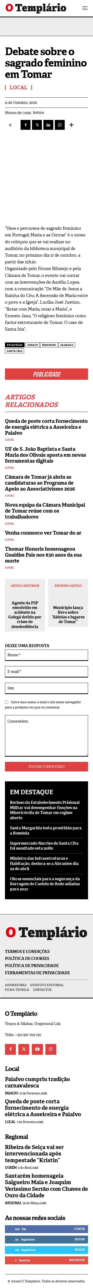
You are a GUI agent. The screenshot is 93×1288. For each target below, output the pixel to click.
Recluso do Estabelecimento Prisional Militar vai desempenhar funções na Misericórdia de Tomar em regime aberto (45, 810)
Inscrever (77, 1260)
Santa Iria (14, 351)
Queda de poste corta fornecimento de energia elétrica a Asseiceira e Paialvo (46, 427)
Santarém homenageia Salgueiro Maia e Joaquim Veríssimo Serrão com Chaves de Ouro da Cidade (46, 1185)
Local (9, 439)
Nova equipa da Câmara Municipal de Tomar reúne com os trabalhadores (45, 511)
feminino (49, 345)
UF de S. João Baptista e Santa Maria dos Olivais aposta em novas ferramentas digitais (45, 455)
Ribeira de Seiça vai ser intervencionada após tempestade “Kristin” (34, 1154)
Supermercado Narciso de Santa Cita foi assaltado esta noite (44, 846)
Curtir (79, 1229)
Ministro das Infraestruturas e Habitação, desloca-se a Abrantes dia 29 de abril (44, 863)
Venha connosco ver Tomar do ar (43, 533)
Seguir (79, 1239)
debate (32, 345)
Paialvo (11, 1093)
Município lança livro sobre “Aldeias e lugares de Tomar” (68, 614)
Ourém (11, 1168)
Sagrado (67, 345)
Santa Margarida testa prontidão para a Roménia (46, 830)
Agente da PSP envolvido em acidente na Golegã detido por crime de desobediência (24, 615)
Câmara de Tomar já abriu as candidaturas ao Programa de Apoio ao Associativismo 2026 (40, 483)
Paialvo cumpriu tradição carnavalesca (37, 1082)
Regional (13, 1203)
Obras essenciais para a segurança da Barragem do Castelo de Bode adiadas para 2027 (45, 884)
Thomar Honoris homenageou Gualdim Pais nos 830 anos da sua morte (43, 555)
